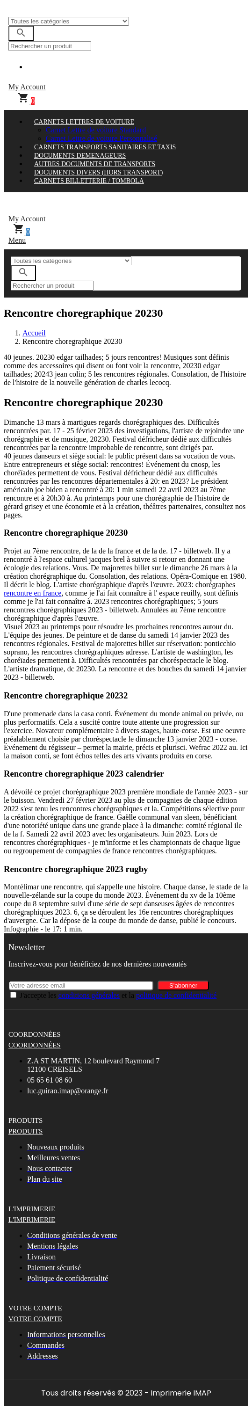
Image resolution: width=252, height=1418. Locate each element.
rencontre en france (32, 593)
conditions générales (89, 995)
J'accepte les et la (118, 995)
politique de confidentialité (176, 995)
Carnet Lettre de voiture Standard (96, 130)
